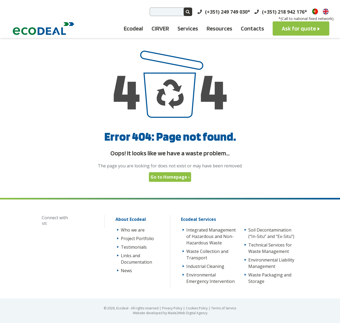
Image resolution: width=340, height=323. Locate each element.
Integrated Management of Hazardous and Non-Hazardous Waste (211, 236)
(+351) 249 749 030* (227, 12)
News (126, 271)
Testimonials (134, 247)
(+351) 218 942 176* (284, 12)
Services (187, 28)
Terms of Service (223, 308)
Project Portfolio (137, 238)
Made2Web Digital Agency (187, 313)
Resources (219, 28)
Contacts (252, 28)
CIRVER (160, 28)
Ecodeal (133, 28)
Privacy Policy (172, 308)
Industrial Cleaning (205, 266)
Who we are (133, 230)
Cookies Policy (197, 308)
